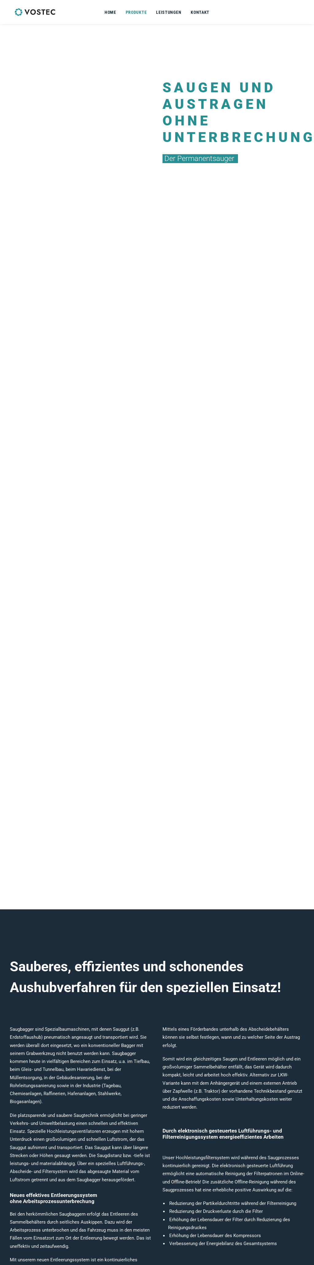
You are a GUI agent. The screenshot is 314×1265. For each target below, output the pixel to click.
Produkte (136, 12)
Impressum (250, 1226)
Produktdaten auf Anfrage (51, 793)
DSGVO (246, 1233)
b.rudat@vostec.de (197, 1242)
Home (110, 12)
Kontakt (200, 12)
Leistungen (168, 12)
